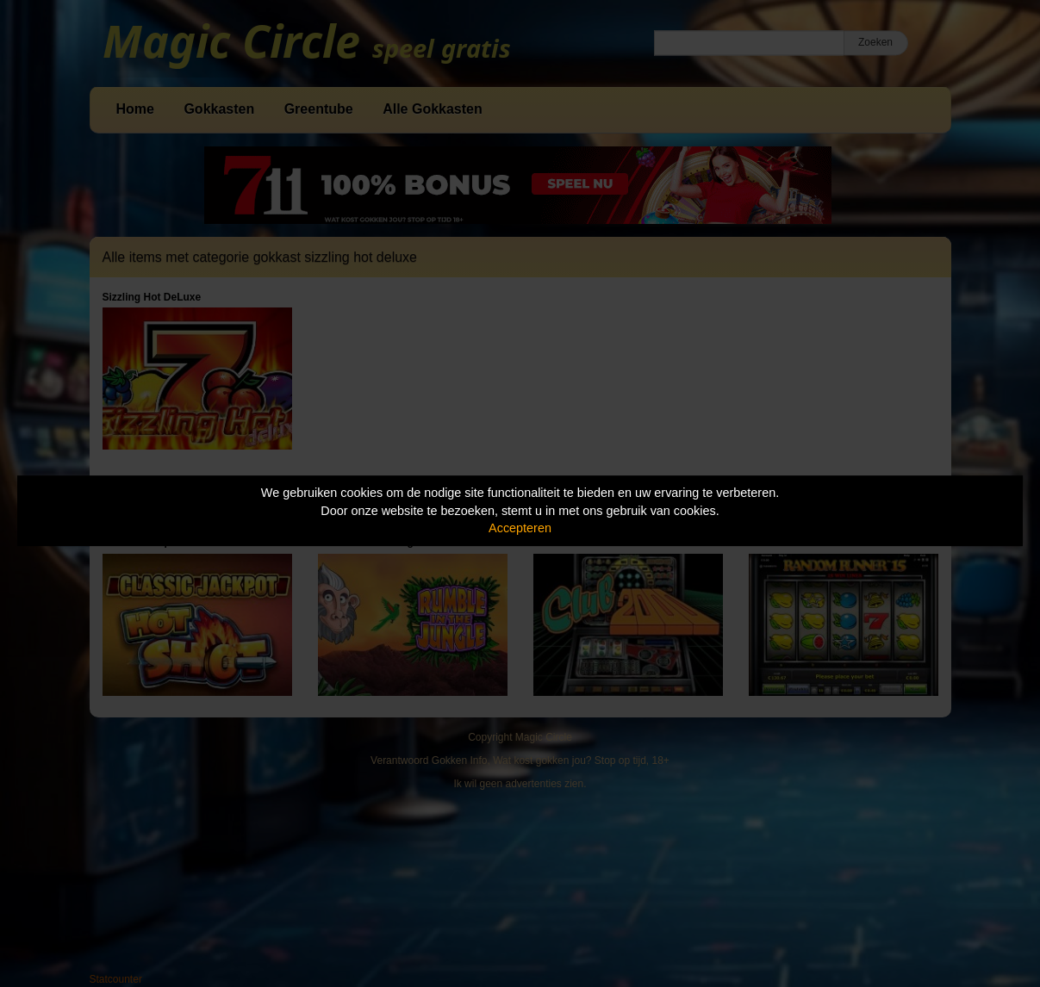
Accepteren (520, 528)
